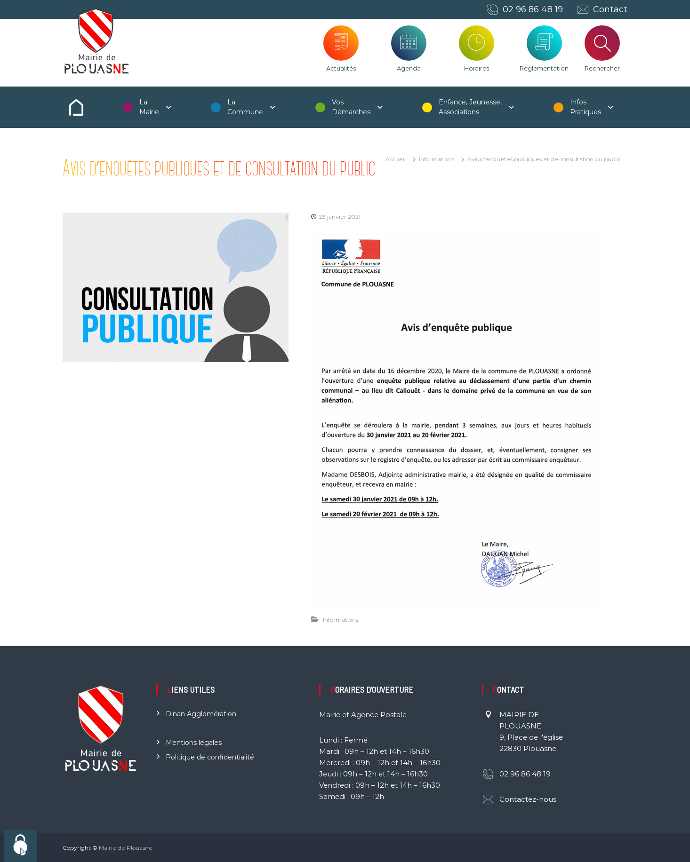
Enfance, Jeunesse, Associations (470, 107)
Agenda (409, 68)
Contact (610, 9)
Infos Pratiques (585, 107)
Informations (436, 159)
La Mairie (149, 107)
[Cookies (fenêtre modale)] (20, 846)
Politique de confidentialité (210, 757)
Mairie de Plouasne (125, 847)
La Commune (245, 107)
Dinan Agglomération (201, 714)
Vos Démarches (351, 107)
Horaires (476, 68)
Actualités (341, 68)
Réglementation (544, 68)
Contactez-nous (527, 799)
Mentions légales (194, 742)
